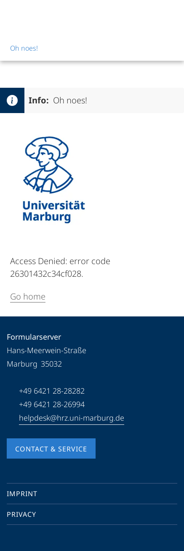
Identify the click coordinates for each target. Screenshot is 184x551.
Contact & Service (51, 449)
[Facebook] (13, 540)
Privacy (21, 514)
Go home (27, 296)
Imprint (22, 493)
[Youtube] (27, 540)
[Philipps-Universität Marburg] (38, 13)
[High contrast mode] (170, 13)
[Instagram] (40, 540)
